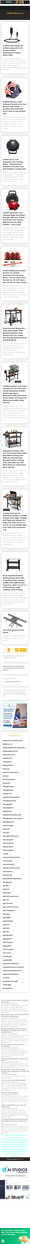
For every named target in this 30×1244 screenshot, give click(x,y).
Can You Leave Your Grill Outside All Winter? (13, 1080)
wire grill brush (7, 988)
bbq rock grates (8, 840)
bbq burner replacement (11, 772)
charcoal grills (7, 861)
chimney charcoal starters (11, 868)
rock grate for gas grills (10, 981)
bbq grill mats (7, 811)
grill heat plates (8, 921)
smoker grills (7, 985)
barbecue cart (7, 744)
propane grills (7, 960)
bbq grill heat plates (9, 801)
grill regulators (7, 939)
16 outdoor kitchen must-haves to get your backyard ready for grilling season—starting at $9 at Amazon (15, 1071)
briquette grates (8, 850)
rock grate (6, 978)
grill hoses (6, 924)
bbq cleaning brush (9, 779)
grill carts (6, 900)
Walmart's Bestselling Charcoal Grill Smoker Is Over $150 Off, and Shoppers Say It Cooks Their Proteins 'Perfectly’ (14, 1030)
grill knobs (6, 928)
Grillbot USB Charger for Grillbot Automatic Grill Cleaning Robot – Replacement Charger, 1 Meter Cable (13, 50)
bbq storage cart (8, 843)
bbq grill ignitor (8, 804)
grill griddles (7, 917)
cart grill (5, 854)
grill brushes (7, 893)
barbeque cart (7, 758)
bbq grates (6, 783)
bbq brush (6, 769)
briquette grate (8, 847)
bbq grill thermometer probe (12, 815)
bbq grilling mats (8, 822)
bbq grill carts (7, 793)
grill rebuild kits (8, 935)
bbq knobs (6, 829)
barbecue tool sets (9, 755)
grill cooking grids (8, 910)
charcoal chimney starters (11, 857)
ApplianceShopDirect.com (13, 682)
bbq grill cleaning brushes (11, 797)
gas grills (6, 886)
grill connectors (8, 903)
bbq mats (6, 832)
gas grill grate (7, 882)
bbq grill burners (8, 790)
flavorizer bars (7, 875)
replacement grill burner (10, 974)
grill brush (6, 889)
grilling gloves (7, 946)
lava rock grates (8, 949)
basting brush (7, 762)
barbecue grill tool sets (10, 751)
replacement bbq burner (11, 963)
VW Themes (21, 1159)
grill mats (6, 932)
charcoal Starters (8, 864)
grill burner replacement (10, 896)
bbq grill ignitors (8, 808)
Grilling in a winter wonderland (9, 1093)
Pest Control (7, 953)
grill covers (6, 914)
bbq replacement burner (11, 836)
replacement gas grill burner (12, 970)
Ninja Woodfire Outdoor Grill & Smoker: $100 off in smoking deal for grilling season (15, 1015)
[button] (15, 19)
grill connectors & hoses (10, 907)
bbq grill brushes (8, 786)
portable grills (7, 956)
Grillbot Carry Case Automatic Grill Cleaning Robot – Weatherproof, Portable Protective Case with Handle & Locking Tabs (14, 173)
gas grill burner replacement (12, 878)
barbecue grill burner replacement (14, 747)
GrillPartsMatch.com (15, 13)
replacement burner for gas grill (13, 967)
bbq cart (6, 776)
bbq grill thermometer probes (12, 818)
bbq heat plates (8, 825)
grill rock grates (8, 942)
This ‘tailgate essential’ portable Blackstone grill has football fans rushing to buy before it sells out (14, 1121)
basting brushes (8, 765)
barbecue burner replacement (12, 740)
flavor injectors (7, 871)
